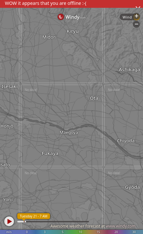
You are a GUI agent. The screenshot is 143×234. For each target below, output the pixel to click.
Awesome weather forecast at (93, 226)
